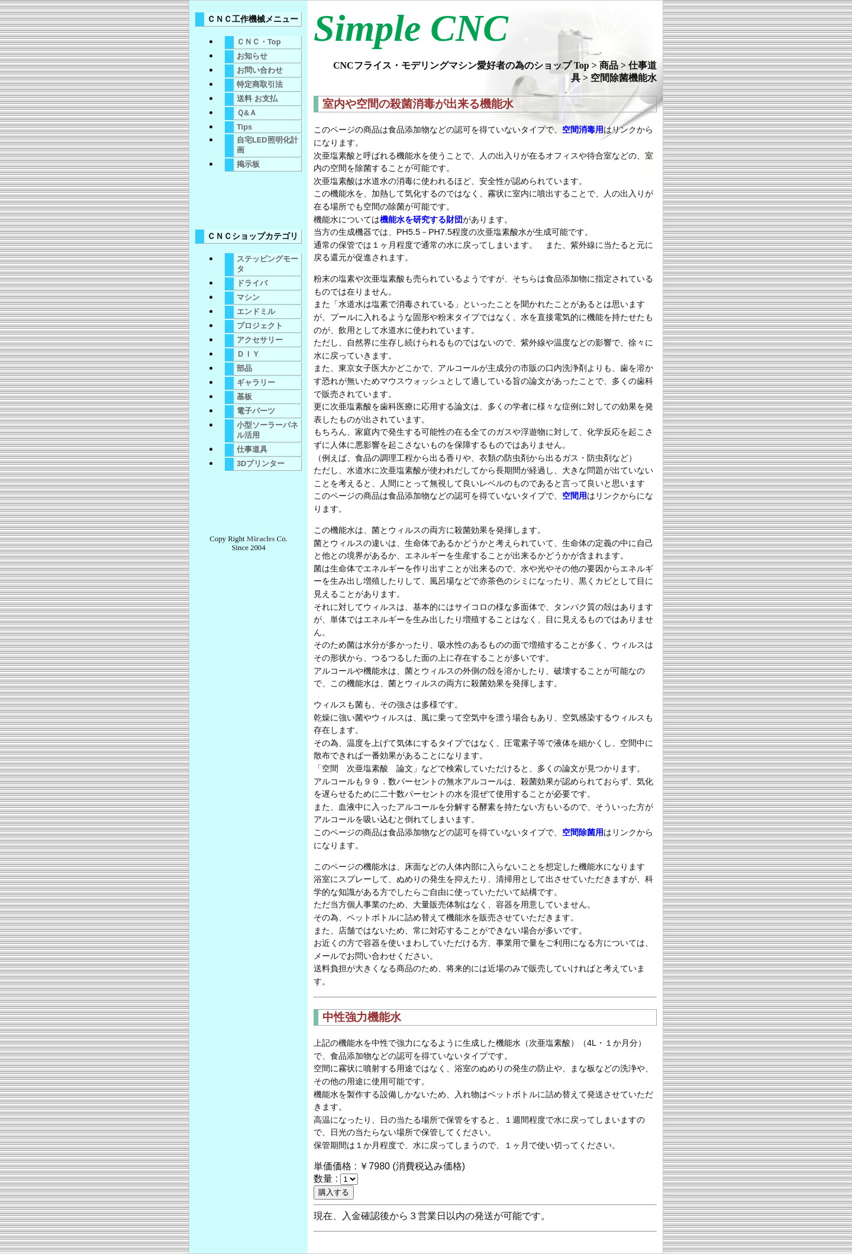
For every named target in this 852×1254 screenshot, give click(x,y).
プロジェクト (260, 325)
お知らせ (252, 55)
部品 (244, 368)
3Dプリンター (261, 463)
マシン (248, 297)
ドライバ (252, 283)
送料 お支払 (257, 98)
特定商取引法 (260, 84)
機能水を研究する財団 (421, 219)
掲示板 (248, 164)
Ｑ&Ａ (247, 112)
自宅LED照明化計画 (267, 144)
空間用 (574, 495)
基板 (244, 396)
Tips (244, 126)
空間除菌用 (583, 832)
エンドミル (256, 311)
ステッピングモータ (267, 263)
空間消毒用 (583, 129)
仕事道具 (252, 449)
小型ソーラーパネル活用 (267, 430)
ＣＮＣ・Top (259, 41)
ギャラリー (256, 382)
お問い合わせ (260, 70)
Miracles (261, 539)
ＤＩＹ (248, 354)
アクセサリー (260, 339)
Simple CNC (411, 28)
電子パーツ (256, 410)
